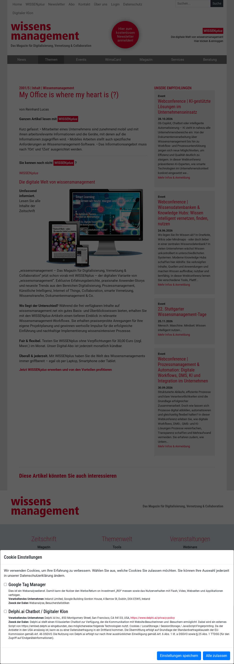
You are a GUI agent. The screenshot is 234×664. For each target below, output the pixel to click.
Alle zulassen (216, 655)
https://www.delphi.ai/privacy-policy (152, 617)
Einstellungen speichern (179, 655)
